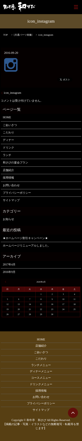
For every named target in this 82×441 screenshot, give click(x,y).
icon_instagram (12, 92)
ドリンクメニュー (41, 384)
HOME (7, 117)
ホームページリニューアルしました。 (27, 245)
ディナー (8, 139)
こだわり (8, 132)
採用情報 (8, 177)
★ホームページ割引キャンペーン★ (25, 238)
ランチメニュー (41, 365)
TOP (5, 34)
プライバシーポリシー (17, 192)
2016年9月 (9, 272)
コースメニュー (41, 377)
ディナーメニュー (41, 371)
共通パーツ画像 (23, 34)
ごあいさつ (10, 125)
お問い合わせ (11, 185)
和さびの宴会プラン (15, 162)
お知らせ (8, 219)
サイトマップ (11, 200)
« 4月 (6, 282)
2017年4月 (9, 264)
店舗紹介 (8, 170)
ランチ (7, 155)
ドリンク (8, 147)
